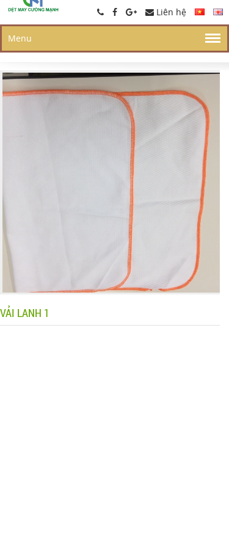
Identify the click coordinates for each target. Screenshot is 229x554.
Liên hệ (165, 12)
